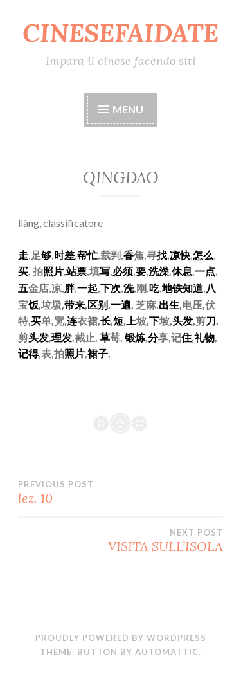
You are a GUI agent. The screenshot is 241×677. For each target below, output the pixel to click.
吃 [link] (154, 288)
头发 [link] (182, 320)
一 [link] (200, 271)
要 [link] (141, 271)
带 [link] (69, 304)
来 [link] (80, 304)
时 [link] (59, 255)
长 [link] (105, 320)
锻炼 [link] (135, 337)
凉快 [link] (180, 255)
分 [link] (153, 337)
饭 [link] (33, 304)
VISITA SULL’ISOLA (120, 540)
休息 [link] (182, 271)
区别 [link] (97, 304)
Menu (127, 109)
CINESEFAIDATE (120, 33)
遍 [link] (126, 304)
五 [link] (23, 288)
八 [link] (211, 288)
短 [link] (118, 320)
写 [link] (105, 271)
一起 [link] (87, 288)
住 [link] (186, 337)
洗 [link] (128, 288)
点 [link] (210, 271)
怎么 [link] (203, 255)
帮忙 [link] (87, 255)
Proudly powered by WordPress (120, 638)
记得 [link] (28, 353)
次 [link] (116, 288)
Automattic (167, 652)
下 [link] (105, 288)
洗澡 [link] (158, 271)
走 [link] (23, 255)
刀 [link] (211, 320)
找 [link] (162, 255)
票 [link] (81, 271)
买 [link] (23, 271)
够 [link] (46, 255)
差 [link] (69, 255)
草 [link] (105, 337)
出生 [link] (169, 304)
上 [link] (131, 320)
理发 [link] (61, 337)
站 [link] (71, 271)
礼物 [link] (204, 337)
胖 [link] (69, 288)
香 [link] (128, 255)
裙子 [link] (97, 353)
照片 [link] (53, 271)
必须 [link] (122, 271)
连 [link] (72, 320)
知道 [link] (193, 288)
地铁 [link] (172, 288)
